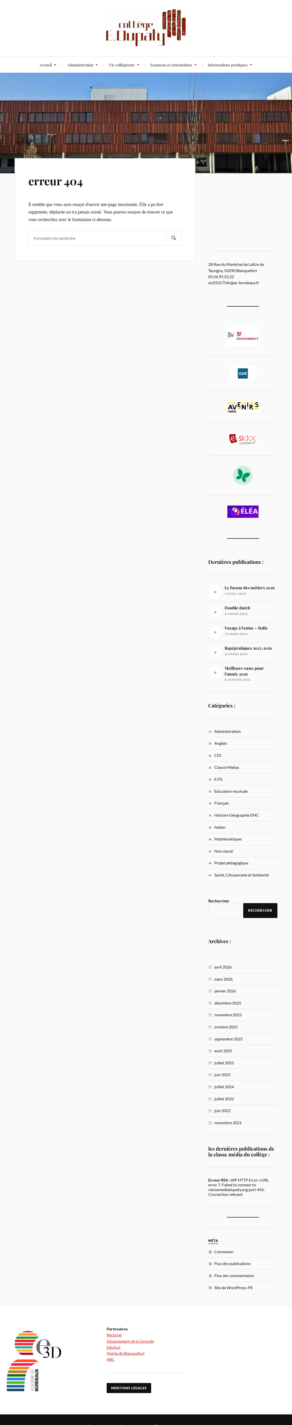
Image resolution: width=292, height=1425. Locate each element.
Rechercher (219, 900)
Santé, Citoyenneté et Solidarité (241, 874)
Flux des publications (232, 1263)
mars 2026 (223, 979)
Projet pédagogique (231, 862)
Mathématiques (228, 838)
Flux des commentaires (234, 1275)
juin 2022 (222, 1110)
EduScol (113, 1347)
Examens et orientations (171, 64)
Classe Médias (226, 767)
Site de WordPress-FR (233, 1287)
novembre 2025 (228, 1014)
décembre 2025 (227, 1002)
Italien (219, 827)
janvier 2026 (225, 990)
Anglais (220, 743)
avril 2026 (223, 967)
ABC (111, 1359)
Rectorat (114, 1334)
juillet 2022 (224, 1098)
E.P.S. (218, 779)
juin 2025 (222, 1074)
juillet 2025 (224, 1062)
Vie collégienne (122, 64)
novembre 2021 (228, 1122)
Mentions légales (129, 1388)
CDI (217, 755)
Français (221, 803)
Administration (80, 64)
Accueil (45, 64)
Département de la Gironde (130, 1341)
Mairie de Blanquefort (126, 1353)
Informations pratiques (228, 64)
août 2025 (223, 1050)
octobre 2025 (226, 1026)
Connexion (223, 1251)
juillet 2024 (224, 1086)
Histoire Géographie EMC (236, 815)
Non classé (223, 851)
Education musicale (231, 791)
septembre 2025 (228, 1038)
